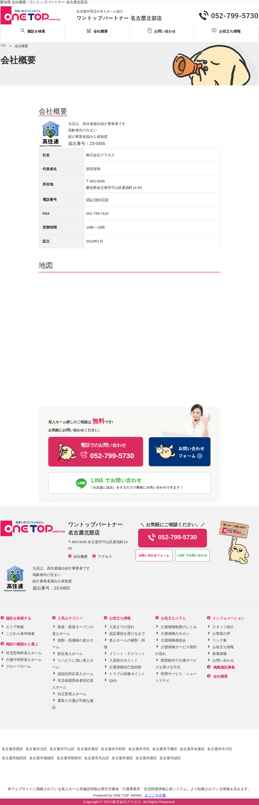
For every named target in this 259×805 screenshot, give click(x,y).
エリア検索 (15, 627)
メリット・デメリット (127, 654)
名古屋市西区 (12, 749)
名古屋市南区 (146, 758)
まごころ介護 (155, 795)
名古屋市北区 (36, 749)
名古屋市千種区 (164, 749)
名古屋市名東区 (192, 749)
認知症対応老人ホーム (75, 674)
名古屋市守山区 (62, 749)
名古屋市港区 (122, 758)
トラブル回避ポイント (127, 674)
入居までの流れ (121, 627)
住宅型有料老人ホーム (24, 653)
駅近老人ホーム (70, 654)
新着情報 (219, 654)
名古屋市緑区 (170, 758)
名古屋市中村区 (113, 749)
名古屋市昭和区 (69, 758)
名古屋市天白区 (96, 758)
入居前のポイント (123, 660)
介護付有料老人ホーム (24, 660)
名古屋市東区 (87, 749)
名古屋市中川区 (219, 749)
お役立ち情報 (223, 647)
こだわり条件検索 (20, 633)
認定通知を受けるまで (127, 633)
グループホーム (18, 666)
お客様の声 (221, 633)
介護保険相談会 (173, 640)
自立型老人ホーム (72, 694)
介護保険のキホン (175, 633)
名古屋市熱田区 (14, 758)
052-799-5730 (97, 199)
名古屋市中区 (139, 749)
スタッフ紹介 (223, 627)
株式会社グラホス (126, 802)
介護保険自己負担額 (125, 667)
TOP (2, 45)
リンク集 (219, 640)
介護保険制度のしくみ (179, 627)
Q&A (113, 680)
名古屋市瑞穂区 (41, 758)
